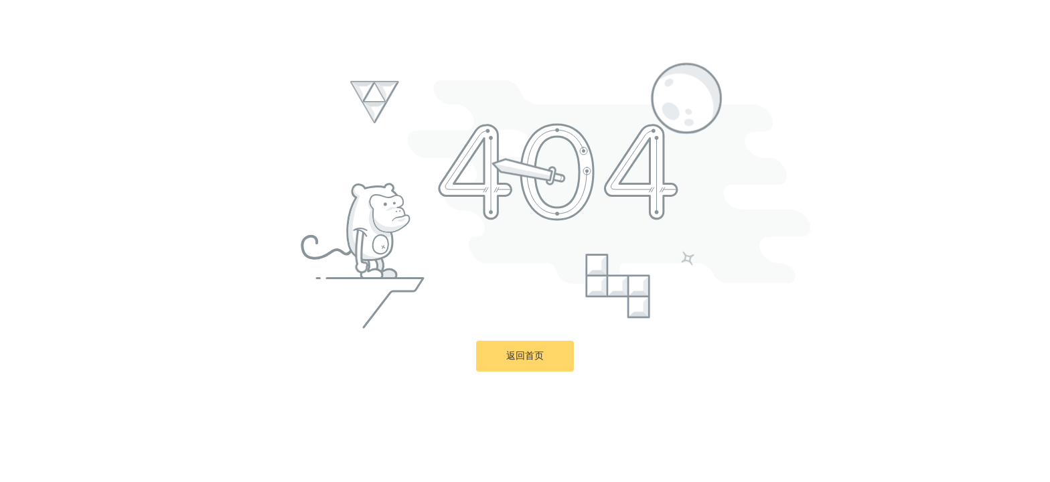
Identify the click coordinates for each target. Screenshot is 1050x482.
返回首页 (525, 356)
